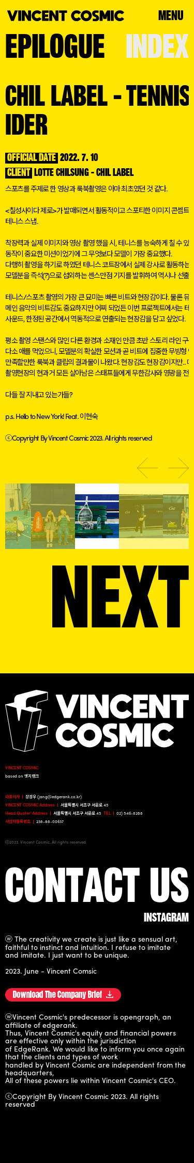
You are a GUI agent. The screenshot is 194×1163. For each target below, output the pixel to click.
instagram (166, 918)
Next (178, 468)
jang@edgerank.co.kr (59, 797)
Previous (147, 468)
